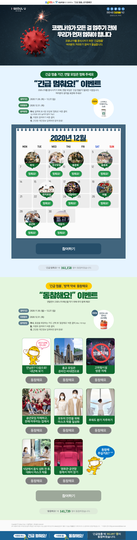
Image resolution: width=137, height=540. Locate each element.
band (119, 8)
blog (123, 8)
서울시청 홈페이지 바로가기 (60, 2)
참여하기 (68, 249)
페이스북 (108, 8)
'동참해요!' (51, 511)
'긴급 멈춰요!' (52, 268)
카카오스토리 (112, 8)
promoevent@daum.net (119, 526)
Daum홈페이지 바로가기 (48, 2)
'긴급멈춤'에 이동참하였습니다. (106, 535)
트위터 (115, 8)
